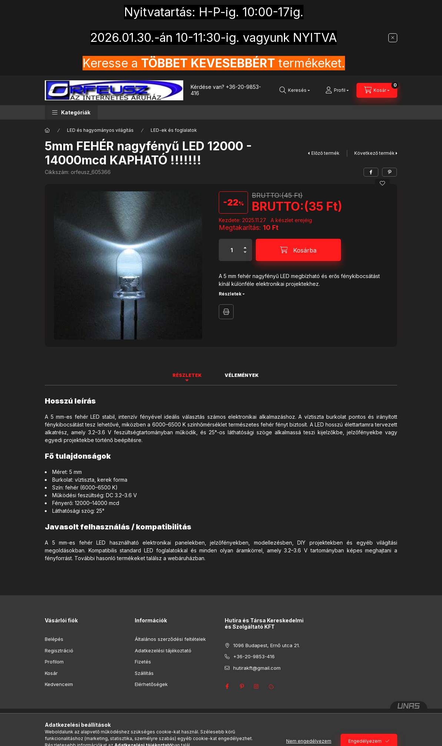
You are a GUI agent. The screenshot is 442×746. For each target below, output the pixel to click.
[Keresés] (295, 90)
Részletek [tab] (187, 375)
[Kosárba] (298, 250)
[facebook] (371, 172)
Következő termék (374, 153)
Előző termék (325, 153)
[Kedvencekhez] (382, 183)
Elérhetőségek (151, 684)
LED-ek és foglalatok (174, 130)
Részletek (230, 294)
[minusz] (245, 255)
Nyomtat (226, 311)
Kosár (51, 673)
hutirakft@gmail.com (257, 668)
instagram (256, 686)
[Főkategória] (47, 130)
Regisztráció (59, 650)
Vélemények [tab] (242, 375)
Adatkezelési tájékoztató (163, 650)
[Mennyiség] (231, 250)
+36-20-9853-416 (226, 90)
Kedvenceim (59, 684)
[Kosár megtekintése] (376, 90)
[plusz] (245, 244)
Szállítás (144, 673)
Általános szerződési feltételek (170, 639)
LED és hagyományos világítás (100, 130)
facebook (227, 686)
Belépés (54, 639)
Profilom (54, 662)
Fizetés (143, 662)
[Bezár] (392, 37)
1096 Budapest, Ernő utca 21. (266, 645)
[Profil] (337, 90)
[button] (71, 112)
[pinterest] (389, 172)
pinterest (241, 686)
